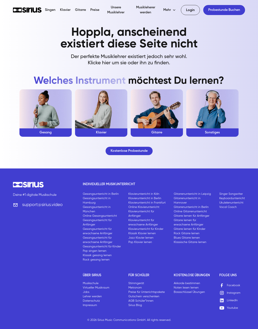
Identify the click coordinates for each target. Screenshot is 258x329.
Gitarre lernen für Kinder (189, 229)
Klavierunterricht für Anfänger (141, 213)
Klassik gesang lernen (97, 255)
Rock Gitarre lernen (186, 233)
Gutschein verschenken (143, 296)
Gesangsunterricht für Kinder (102, 246)
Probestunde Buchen (224, 10)
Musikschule (90, 283)
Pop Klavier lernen (140, 242)
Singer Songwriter (231, 193)
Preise (94, 10)
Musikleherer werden (145, 10)
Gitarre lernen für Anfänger (191, 215)
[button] (169, 10)
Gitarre (80, 10)
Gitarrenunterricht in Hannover (187, 200)
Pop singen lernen (94, 250)
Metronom (135, 287)
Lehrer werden (92, 296)
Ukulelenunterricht (231, 202)
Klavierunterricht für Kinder (145, 229)
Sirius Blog (135, 305)
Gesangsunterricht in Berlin (101, 193)
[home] (27, 10)
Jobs (86, 292)
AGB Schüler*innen (140, 300)
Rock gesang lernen (96, 259)
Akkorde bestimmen (187, 283)
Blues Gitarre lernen (187, 237)
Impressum (90, 305)
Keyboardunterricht (232, 198)
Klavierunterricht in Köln (143, 193)
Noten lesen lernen (186, 287)
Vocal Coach (228, 207)
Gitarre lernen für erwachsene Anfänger (188, 222)
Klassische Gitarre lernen (190, 242)
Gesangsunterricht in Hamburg (97, 200)
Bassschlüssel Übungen (189, 292)
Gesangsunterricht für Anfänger (97, 222)
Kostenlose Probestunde (129, 151)
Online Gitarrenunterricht (190, 211)
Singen (50, 10)
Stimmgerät (136, 283)
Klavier (65, 10)
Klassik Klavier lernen (142, 233)
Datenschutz (91, 300)
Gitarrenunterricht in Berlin (191, 207)
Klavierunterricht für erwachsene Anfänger (143, 222)
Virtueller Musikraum (96, 287)
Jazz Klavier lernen (140, 237)
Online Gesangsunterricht (100, 215)
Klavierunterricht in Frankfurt (147, 202)
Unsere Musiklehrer (115, 10)
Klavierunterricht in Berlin (144, 198)
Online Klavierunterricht (143, 207)
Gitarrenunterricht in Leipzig (192, 193)
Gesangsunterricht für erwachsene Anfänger (97, 231)
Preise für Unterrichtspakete (146, 292)
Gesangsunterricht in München (97, 209)
